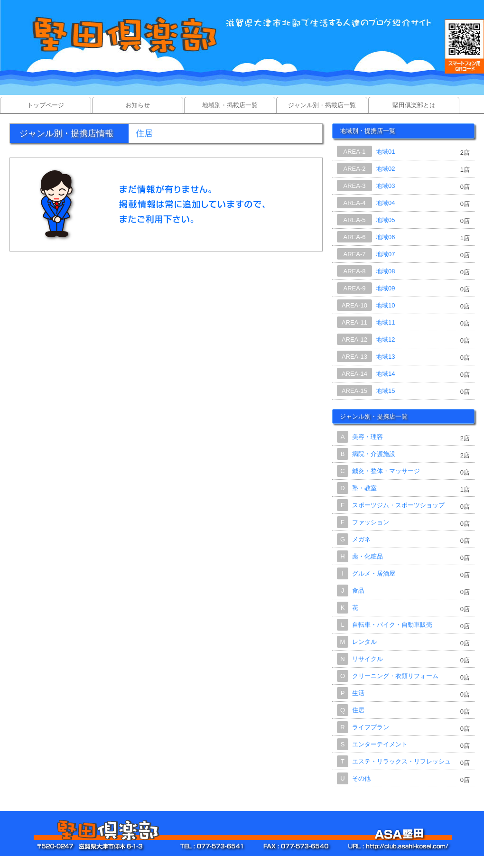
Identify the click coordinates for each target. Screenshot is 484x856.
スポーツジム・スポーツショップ (398, 505)
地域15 (385, 390)
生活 (358, 693)
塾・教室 (364, 488)
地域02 (385, 168)
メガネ (361, 539)
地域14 (385, 373)
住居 (358, 710)
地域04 (385, 202)
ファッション (370, 522)
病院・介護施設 (373, 453)
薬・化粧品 (367, 556)
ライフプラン (370, 727)
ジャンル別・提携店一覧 (374, 416)
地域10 (385, 305)
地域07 (385, 254)
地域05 (385, 219)
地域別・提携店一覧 (367, 130)
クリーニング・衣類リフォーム (395, 675)
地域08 (385, 271)
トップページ (45, 105)
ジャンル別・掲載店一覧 (322, 105)
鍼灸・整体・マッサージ (386, 471)
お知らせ (137, 105)
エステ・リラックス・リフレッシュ (401, 761)
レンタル (364, 641)
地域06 (385, 237)
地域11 (385, 322)
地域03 (385, 185)
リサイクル (367, 658)
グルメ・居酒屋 (373, 573)
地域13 (385, 356)
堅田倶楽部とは (414, 105)
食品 (358, 590)
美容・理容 (367, 436)
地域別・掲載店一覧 (230, 105)
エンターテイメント (380, 744)
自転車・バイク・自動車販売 (392, 624)
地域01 (385, 151)
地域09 (385, 288)
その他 (361, 778)
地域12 (385, 339)
